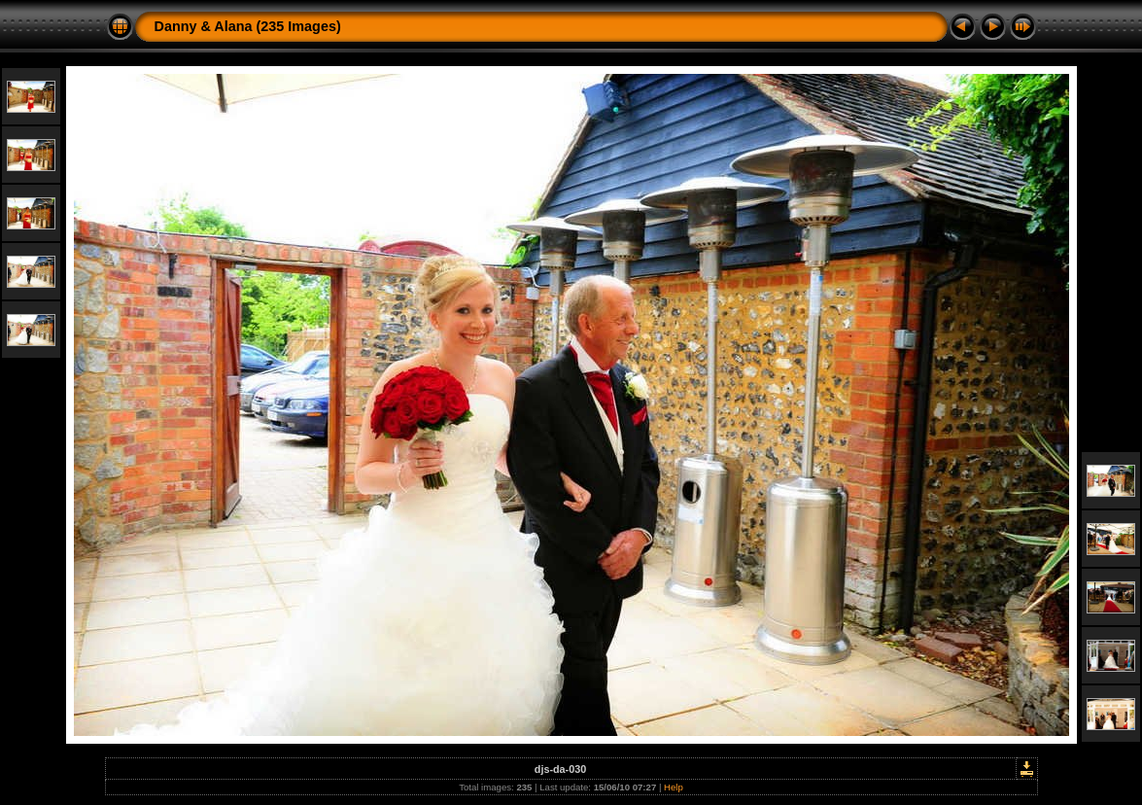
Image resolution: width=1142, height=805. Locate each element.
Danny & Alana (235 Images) (248, 26)
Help (673, 787)
